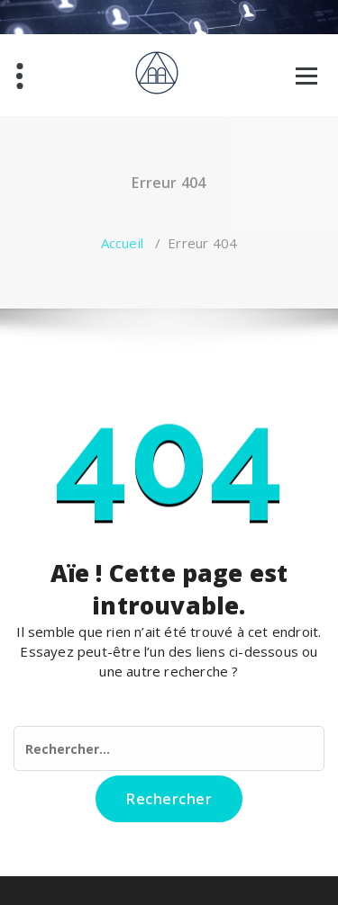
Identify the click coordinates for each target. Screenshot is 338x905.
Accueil (122, 243)
